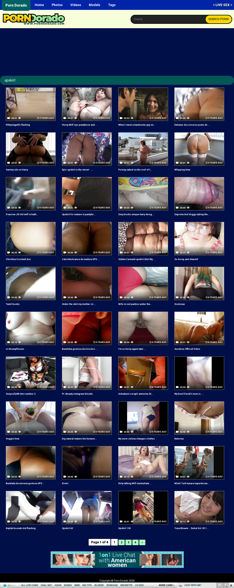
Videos (75, 5)
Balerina (180, 438)
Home (39, 5)
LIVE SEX (222, 5)
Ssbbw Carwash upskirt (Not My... (141, 259)
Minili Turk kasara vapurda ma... (196, 483)
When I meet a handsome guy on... (141, 124)
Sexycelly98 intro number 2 (24, 393)
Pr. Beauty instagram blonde (81, 393)
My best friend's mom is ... (192, 393)
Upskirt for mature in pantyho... (83, 214)
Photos (57, 5)
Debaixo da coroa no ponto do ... (196, 124)
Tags (112, 5)
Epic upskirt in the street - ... (81, 169)
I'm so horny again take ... (135, 348)
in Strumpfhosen (17, 348)
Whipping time (184, 169)
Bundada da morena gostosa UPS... (30, 483)
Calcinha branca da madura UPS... (85, 259)
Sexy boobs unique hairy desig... (140, 214)
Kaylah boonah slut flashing (24, 528)
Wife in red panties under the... (139, 304)
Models (94, 5)
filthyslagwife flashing (21, 124)
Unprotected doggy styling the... (196, 214)
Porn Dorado (16, 5)
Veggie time (14, 438)
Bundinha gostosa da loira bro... (83, 348)
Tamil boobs (14, 304)
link (231, 530)
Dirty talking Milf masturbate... (139, 483)
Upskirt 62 (69, 528)
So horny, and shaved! (189, 259)
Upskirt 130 (126, 528)
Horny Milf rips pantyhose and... (83, 124)
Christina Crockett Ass (21, 259)
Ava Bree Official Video (190, 348)
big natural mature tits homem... (84, 438)
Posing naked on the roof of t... (139, 169)
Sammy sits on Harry (20, 169)
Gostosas (181, 304)
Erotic (66, 483)
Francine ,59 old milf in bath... (26, 214)
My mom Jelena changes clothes (141, 438)
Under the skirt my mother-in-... (83, 304)
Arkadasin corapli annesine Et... (139, 393)
